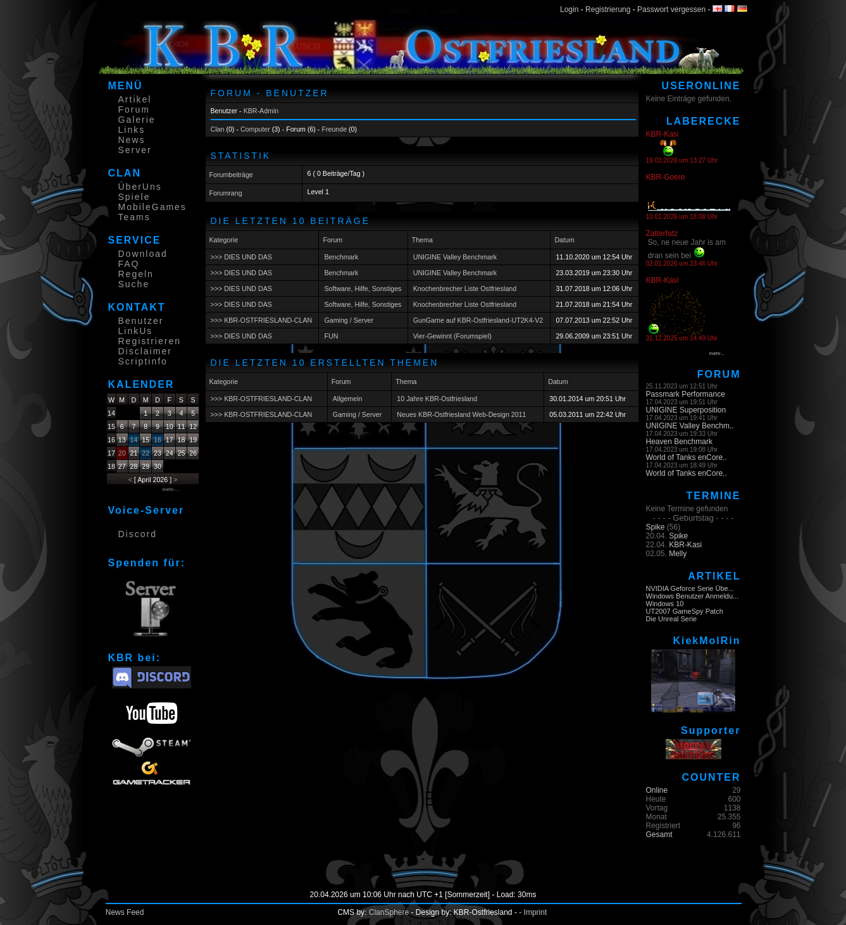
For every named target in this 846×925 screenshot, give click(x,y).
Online (657, 790)
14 (134, 440)
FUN (331, 336)
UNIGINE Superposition (686, 410)
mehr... (717, 353)
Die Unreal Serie (671, 619)
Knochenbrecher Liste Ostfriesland (465, 288)
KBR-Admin (261, 111)
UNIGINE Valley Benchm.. (690, 425)
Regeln (136, 274)
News (132, 140)
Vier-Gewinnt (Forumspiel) (452, 336)
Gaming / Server (348, 320)
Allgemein (348, 398)
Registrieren (149, 341)
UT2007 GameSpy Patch (684, 611)
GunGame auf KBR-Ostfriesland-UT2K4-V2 (478, 320)
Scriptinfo (143, 361)
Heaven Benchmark (679, 441)
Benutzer (141, 321)
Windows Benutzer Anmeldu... (692, 596)
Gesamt (659, 834)
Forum (134, 109)
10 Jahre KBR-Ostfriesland (437, 398)
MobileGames (152, 207)
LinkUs (135, 331)
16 (157, 440)
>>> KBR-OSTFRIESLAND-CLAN (262, 320)
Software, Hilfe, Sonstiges (362, 288)
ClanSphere (389, 912)
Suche (134, 284)
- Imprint (533, 912)
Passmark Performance (685, 394)
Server (135, 150)
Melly (678, 553)
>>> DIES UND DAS (241, 257)
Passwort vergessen (671, 9)
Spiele (134, 197)
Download (143, 254)
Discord (137, 534)
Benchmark (341, 257)
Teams (134, 217)
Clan (218, 129)
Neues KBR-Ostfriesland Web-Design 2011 (461, 414)
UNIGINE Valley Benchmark (455, 257)
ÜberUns (140, 187)
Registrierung (607, 9)
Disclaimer (145, 351)
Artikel (135, 99)
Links (132, 130)
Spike (655, 527)
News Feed (125, 912)
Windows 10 (665, 603)
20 (122, 453)
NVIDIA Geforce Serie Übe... (690, 588)
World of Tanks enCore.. (686, 457)
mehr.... (171, 489)
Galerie (137, 120)
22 (145, 453)
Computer (255, 129)
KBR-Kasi (685, 544)
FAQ (129, 264)
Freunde (334, 129)
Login (569, 9)
